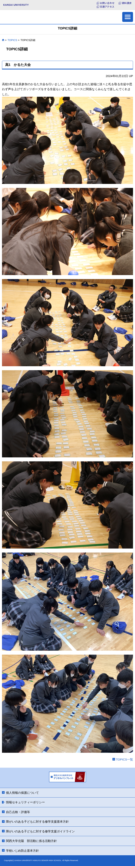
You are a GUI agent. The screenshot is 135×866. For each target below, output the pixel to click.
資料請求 (127, 3)
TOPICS (12, 40)
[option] (67, 778)
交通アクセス (107, 6)
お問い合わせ (107, 3)
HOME (3, 40)
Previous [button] (43, 777)
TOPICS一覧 (124, 759)
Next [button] (91, 777)
